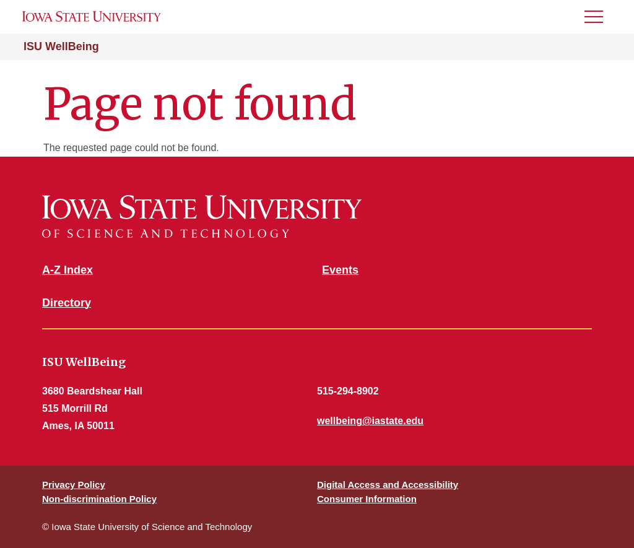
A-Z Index (67, 270)
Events (340, 270)
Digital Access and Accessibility (387, 484)
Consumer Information (367, 499)
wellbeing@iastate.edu (370, 420)
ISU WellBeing (61, 46)
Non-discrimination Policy (99, 499)
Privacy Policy (73, 484)
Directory (66, 303)
